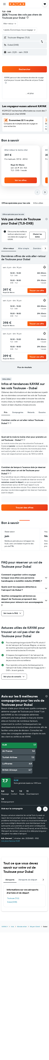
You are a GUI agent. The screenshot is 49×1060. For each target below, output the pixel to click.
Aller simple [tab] (23, 248)
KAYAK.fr (5, 926)
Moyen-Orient (35, 926)
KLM (16, 780)
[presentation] (27, 17)
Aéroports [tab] (9, 880)
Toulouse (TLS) (13, 898)
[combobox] (10, 23)
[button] (4, 4)
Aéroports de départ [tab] (28, 880)
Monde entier (22, 926)
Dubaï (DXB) (12, 902)
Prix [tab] (5, 412)
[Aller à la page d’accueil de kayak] (17, 4)
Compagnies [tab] (17, 412)
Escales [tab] (42, 412)
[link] (24, 507)
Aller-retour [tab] (8, 248)
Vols (12, 926)
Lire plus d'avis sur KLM (10, 841)
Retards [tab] (31, 412)
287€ (5, 14)
